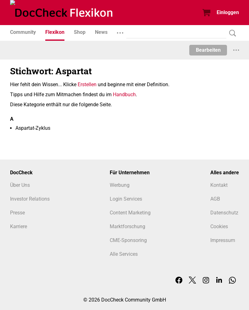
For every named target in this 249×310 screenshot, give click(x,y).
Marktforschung (127, 226)
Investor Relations (30, 199)
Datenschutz (224, 213)
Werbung (120, 185)
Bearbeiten (208, 50)
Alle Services (124, 254)
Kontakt (219, 185)
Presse (17, 213)
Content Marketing (130, 213)
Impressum (222, 240)
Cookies (219, 226)
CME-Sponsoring (128, 240)
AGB (215, 199)
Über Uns (20, 185)
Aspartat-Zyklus (32, 128)
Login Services (126, 199)
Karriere (18, 226)
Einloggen (228, 12)
